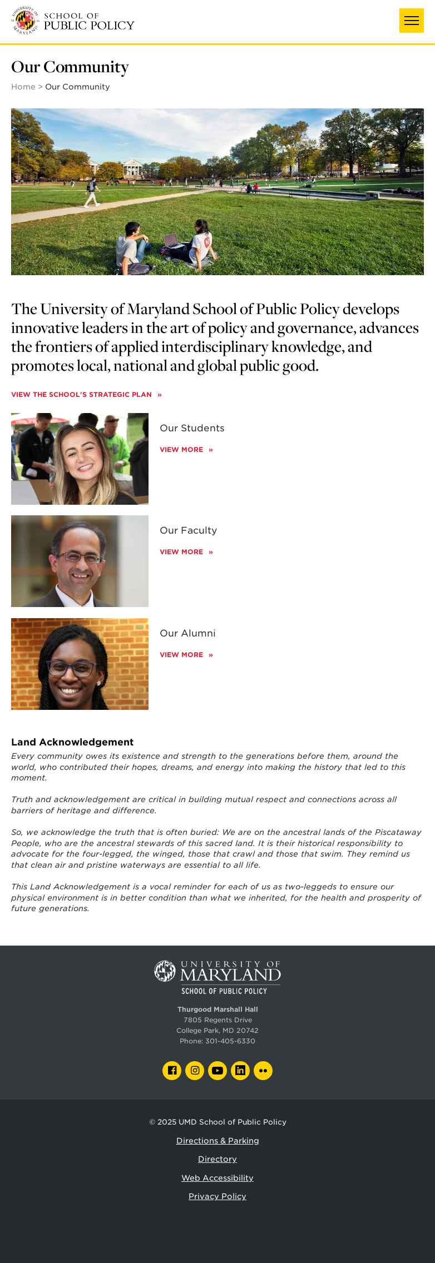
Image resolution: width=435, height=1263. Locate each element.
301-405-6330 (230, 1041)
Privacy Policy (217, 1196)
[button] (411, 20)
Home (23, 86)
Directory (217, 1159)
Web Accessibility (217, 1178)
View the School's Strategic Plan (82, 395)
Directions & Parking (217, 1140)
